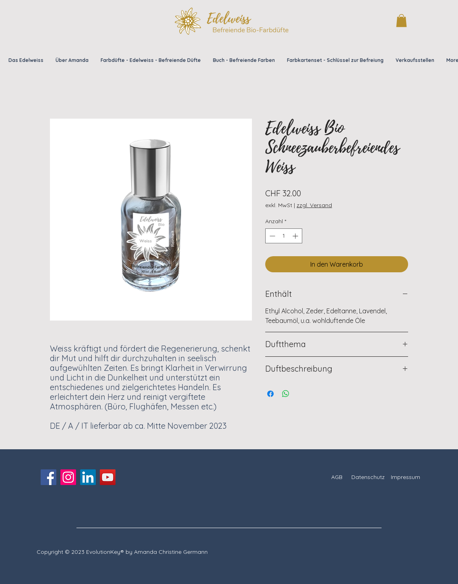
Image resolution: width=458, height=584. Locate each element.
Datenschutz (368, 477)
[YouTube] (108, 477)
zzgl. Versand (314, 205)
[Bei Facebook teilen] (270, 394)
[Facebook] (48, 477)
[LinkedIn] (88, 477)
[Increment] (296, 236)
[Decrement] (271, 236)
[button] (401, 20)
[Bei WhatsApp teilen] (286, 394)
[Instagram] (68, 477)
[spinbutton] (283, 236)
